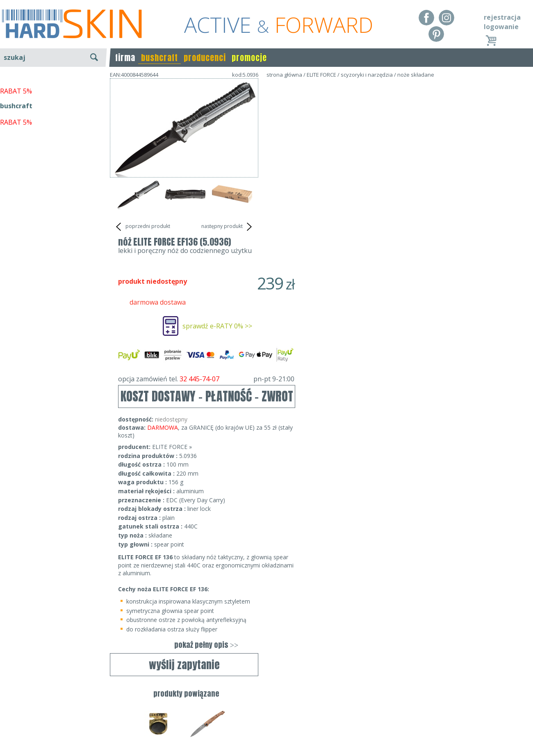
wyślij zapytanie (184, 248)
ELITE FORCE (321, 74)
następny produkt (227, 226)
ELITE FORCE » (320, 288)
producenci (205, 57)
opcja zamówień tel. (354, 220)
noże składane (415, 74)
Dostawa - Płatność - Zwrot (42, 709)
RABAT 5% (16, 188)
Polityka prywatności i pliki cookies (53, 721)
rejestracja (502, 17)
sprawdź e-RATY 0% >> (366, 167)
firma (125, 57)
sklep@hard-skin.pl (264, 721)
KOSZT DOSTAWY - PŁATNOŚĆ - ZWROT (355, 238)
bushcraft (159, 57)
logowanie (501, 26)
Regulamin (16, 697)
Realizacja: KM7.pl (506, 697)
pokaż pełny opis (355, 486)
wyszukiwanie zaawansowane (53, 88)
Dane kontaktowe (264, 697)
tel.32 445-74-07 (263, 709)
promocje (249, 57)
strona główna (284, 74)
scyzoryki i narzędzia (367, 74)
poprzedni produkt (142, 226)
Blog (7, 732)
